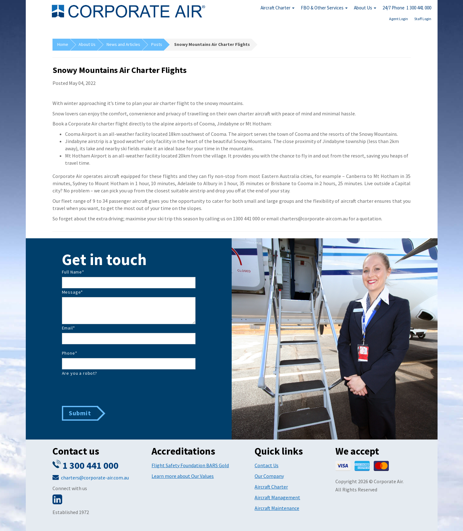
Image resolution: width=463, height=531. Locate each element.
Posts (156, 44)
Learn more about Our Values (183, 476)
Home (62, 44)
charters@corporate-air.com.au (95, 477)
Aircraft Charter (278, 8)
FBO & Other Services (324, 8)
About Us (365, 8)
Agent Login (398, 18)
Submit (80, 413)
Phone (69, 353)
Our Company (269, 476)
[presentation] (109, 390)
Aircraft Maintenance (277, 508)
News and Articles (123, 44)
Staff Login (422, 18)
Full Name (73, 272)
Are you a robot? (79, 373)
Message (72, 292)
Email (68, 328)
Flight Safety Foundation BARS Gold (190, 465)
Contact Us (266, 465)
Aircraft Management (277, 497)
